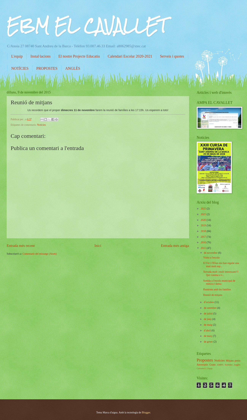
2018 (204, 231)
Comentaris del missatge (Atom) (40, 253)
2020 (204, 220)
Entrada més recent (21, 246)
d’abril (207, 330)
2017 (204, 236)
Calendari (201, 368)
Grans (212, 364)
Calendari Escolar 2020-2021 (130, 56)
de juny (208, 319)
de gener (209, 341)
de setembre (210, 307)
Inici (97, 246)
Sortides (229, 364)
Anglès (237, 364)
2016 (204, 242)
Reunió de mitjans (212, 295)
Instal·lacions (40, 56)
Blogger (146, 412)
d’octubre (209, 302)
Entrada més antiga (175, 246)
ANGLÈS (72, 68)
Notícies (41, 124)
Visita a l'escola (211, 257)
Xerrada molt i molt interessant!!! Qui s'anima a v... (220, 273)
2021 (204, 214)
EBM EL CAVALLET (87, 25)
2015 (204, 248)
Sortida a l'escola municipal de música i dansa (219, 282)
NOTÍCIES (19, 68)
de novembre (211, 252)
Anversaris (202, 364)
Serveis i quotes (172, 56)
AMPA (220, 364)
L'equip (17, 56)
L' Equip (209, 368)
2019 (204, 225)
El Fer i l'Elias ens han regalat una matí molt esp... (221, 265)
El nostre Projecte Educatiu (79, 56)
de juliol (208, 313)
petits (237, 360)
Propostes (205, 360)
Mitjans (230, 360)
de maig (208, 324)
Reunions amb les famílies (217, 289)
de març (208, 336)
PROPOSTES (46, 68)
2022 (204, 208)
